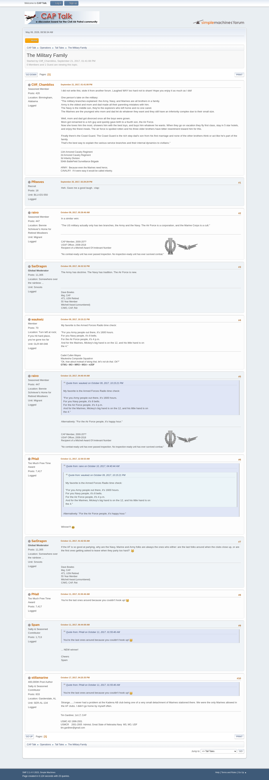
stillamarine (39, 677)
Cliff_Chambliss (42, 84)
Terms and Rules (228, 772)
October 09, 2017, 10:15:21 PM (75, 319)
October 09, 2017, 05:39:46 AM (75, 212)
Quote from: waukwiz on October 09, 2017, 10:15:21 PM (94, 383)
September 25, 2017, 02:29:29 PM (76, 182)
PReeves (37, 181)
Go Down (31, 75)
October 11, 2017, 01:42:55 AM (75, 541)
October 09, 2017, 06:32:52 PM (75, 266)
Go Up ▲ (242, 772)
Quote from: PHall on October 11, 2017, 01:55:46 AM (93, 632)
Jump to (195, 751)
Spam (35, 624)
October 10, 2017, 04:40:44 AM (75, 376)
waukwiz (37, 319)
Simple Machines (47, 772)
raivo (34, 212)
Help (217, 772)
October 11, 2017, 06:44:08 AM (75, 625)
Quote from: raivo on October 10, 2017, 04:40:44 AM (92, 466)
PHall (35, 458)
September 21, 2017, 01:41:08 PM (76, 84)
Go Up (29, 736)
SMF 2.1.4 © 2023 (30, 772)
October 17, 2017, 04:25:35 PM (75, 677)
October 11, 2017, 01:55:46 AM (75, 594)
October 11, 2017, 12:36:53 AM (75, 459)
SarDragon (39, 266)
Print (239, 75)
